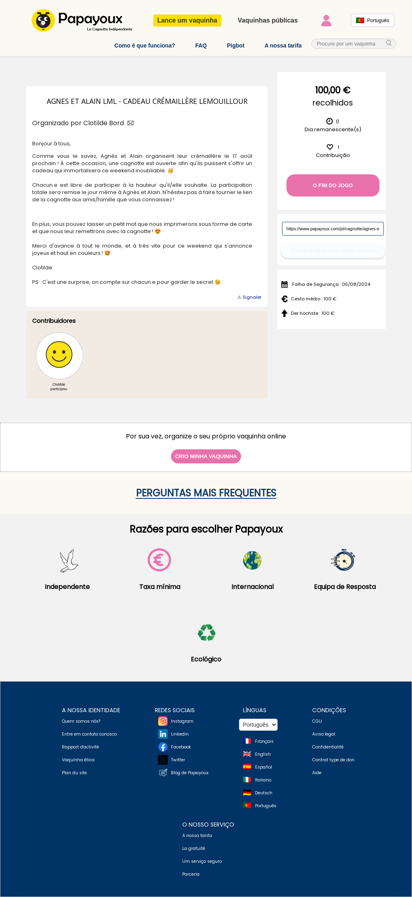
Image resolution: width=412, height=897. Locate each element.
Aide (316, 773)
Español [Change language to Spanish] (263, 767)
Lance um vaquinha (187, 20)
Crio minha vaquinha (206, 456)
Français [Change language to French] (264, 741)
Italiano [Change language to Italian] (263, 780)
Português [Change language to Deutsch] (265, 806)
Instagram (182, 721)
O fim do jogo (333, 185)
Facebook (181, 747)
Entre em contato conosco (89, 734)
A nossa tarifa (283, 45)
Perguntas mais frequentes (206, 493)
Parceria (191, 874)
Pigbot (236, 45)
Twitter (178, 760)
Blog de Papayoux (189, 773)
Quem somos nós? (81, 721)
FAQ (201, 45)
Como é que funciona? (144, 45)
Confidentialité (328, 747)
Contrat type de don (333, 760)
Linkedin (180, 734)
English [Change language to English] (263, 754)
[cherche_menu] (389, 43)
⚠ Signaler (249, 297)
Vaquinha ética (78, 760)
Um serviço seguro (202, 861)
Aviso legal (323, 734)
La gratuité (193, 848)
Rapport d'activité (80, 747)
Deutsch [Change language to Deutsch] (263, 793)
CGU (317, 721)
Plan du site (74, 773)
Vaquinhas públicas (268, 20)
